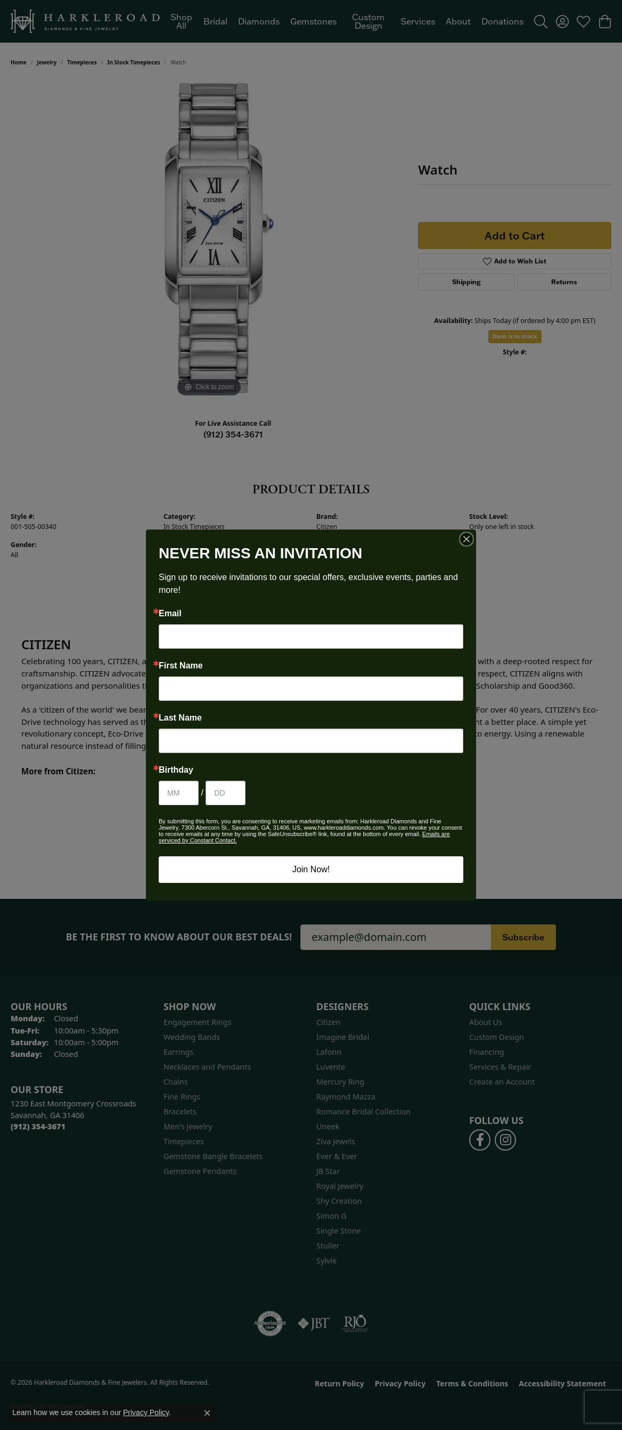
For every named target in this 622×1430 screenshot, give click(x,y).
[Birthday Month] (179, 793)
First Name (181, 666)
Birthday (176, 770)
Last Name (180, 718)
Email (170, 613)
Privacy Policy (146, 1412)
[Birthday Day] (225, 793)
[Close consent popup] (207, 1413)
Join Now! (311, 869)
